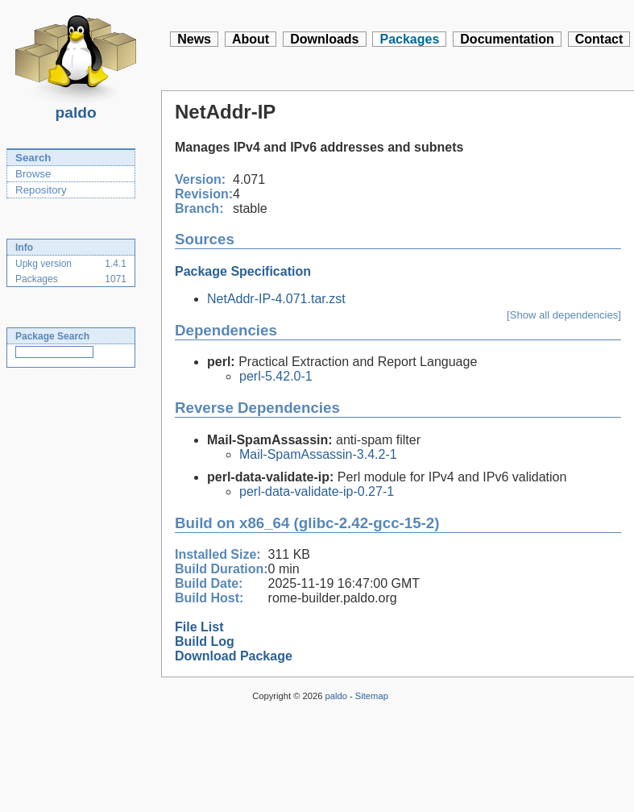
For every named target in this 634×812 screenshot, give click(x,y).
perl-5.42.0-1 (276, 376)
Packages (409, 39)
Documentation (506, 39)
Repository (41, 190)
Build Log (204, 641)
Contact (599, 39)
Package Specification (243, 271)
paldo (75, 108)
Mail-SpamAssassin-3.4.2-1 (318, 454)
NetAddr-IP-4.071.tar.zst (276, 299)
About (250, 39)
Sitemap (371, 696)
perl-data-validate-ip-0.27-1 (316, 491)
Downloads (324, 39)
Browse (33, 174)
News (194, 39)
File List (199, 627)
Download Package (233, 656)
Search (33, 158)
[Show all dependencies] (564, 315)
